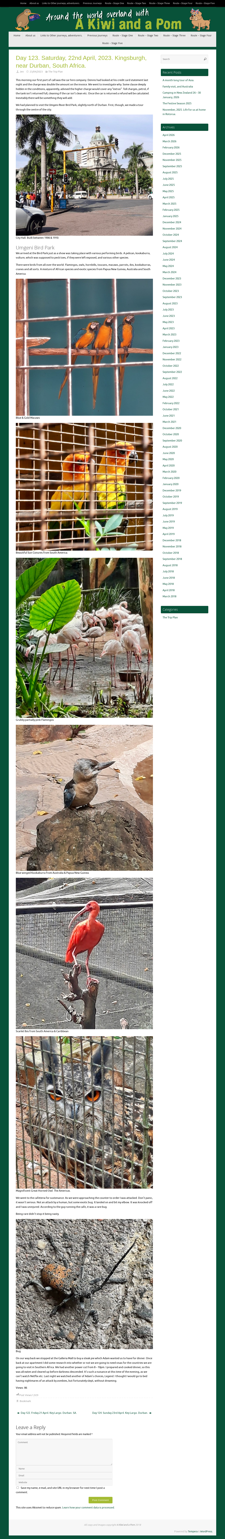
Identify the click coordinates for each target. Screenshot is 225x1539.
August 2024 (170, 247)
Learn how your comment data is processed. (88, 1507)
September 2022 (172, 372)
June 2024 (169, 260)
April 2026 (169, 135)
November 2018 (172, 546)
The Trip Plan (55, 71)
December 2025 (172, 154)
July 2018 (168, 571)
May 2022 (168, 397)
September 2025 (172, 166)
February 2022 (171, 403)
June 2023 (169, 316)
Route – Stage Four (182, 3)
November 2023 (172, 284)
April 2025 (169, 197)
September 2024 (172, 241)
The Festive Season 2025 (177, 103)
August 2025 (170, 172)
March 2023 (169, 334)
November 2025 (172, 160)
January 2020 (170, 484)
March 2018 (169, 596)
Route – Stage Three (159, 3)
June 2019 (169, 521)
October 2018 (171, 553)
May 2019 (168, 528)
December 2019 (172, 490)
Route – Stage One (114, 3)
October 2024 (171, 235)
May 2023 (168, 322)
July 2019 (168, 515)
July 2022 (168, 384)
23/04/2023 (36, 71)
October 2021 (171, 409)
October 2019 (171, 496)
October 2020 (171, 434)
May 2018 (168, 584)
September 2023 (172, 297)
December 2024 (172, 222)
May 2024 (168, 266)
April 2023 (169, 328)
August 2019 (170, 509)
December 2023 (172, 278)
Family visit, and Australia (178, 86)
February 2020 (171, 478)
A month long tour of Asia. (178, 80)
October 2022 (171, 366)
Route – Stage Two (136, 3)
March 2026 (169, 141)
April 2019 (169, 534)
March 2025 (169, 203)
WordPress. (206, 1531)
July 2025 (168, 179)
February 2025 (171, 210)
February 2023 (171, 341)
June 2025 (169, 185)
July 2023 (168, 309)
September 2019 (172, 503)
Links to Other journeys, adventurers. (61, 3)
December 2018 (172, 540)
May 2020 (168, 459)
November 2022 (172, 359)
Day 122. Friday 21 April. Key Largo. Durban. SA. (47, 1413)
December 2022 (172, 353)
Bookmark (25, 1401)
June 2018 (169, 578)
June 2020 (169, 453)
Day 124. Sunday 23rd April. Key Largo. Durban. (122, 1413)
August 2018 (170, 565)
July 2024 (168, 253)
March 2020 (169, 471)
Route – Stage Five (205, 3)
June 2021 (169, 415)
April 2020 (169, 465)
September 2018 (172, 559)
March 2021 (169, 422)
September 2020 (172, 440)
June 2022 (169, 391)
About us (34, 3)
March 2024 (169, 272)
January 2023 (170, 347)
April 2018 (169, 590)
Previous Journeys (92, 3)
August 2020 (170, 447)
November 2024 (172, 228)
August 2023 (170, 303)
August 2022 (170, 378)
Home (23, 3)
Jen (22, 71)
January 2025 (170, 216)
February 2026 (171, 147)
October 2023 (171, 291)
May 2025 (168, 191)
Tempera (193, 1531)
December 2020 (172, 428)
